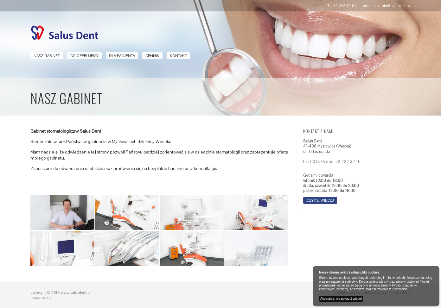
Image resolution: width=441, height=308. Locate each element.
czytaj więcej (320, 200)
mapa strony (40, 297)
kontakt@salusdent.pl (392, 5)
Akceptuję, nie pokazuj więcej (341, 298)
